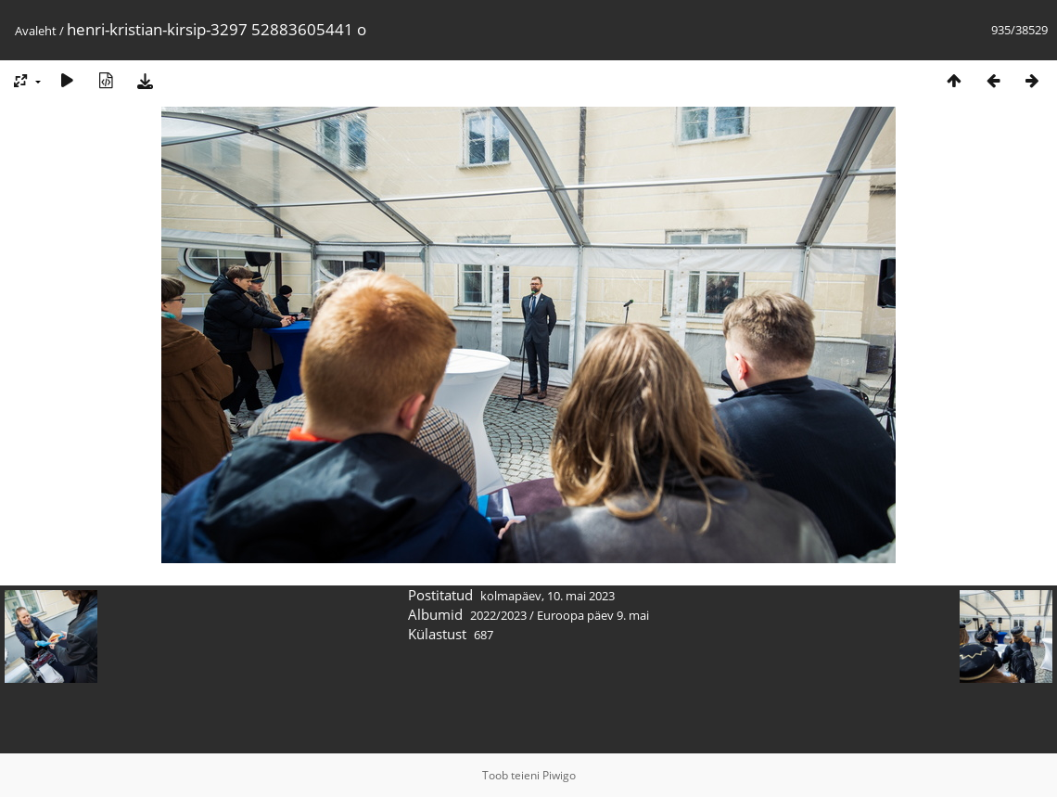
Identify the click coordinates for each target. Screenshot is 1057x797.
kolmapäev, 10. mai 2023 (547, 595)
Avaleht (36, 30)
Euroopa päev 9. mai (593, 615)
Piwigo (559, 775)
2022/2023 (498, 615)
